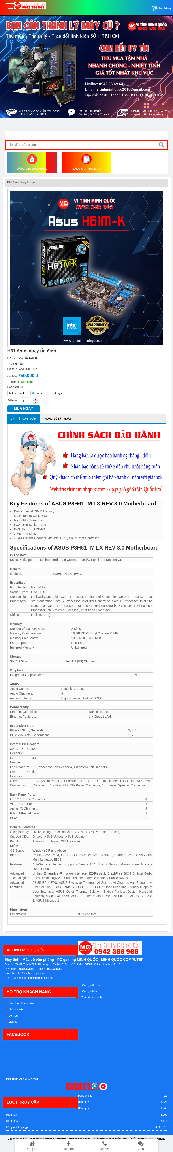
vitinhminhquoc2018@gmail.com (33, 977)
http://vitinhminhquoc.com (32, 973)
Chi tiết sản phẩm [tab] (23, 418)
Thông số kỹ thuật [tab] (57, 418)
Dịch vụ (13, 1015)
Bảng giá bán (89, 991)
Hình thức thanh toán (21, 1003)
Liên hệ (13, 1021)
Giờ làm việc (16, 1009)
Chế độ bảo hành (91, 997)
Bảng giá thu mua (91, 985)
